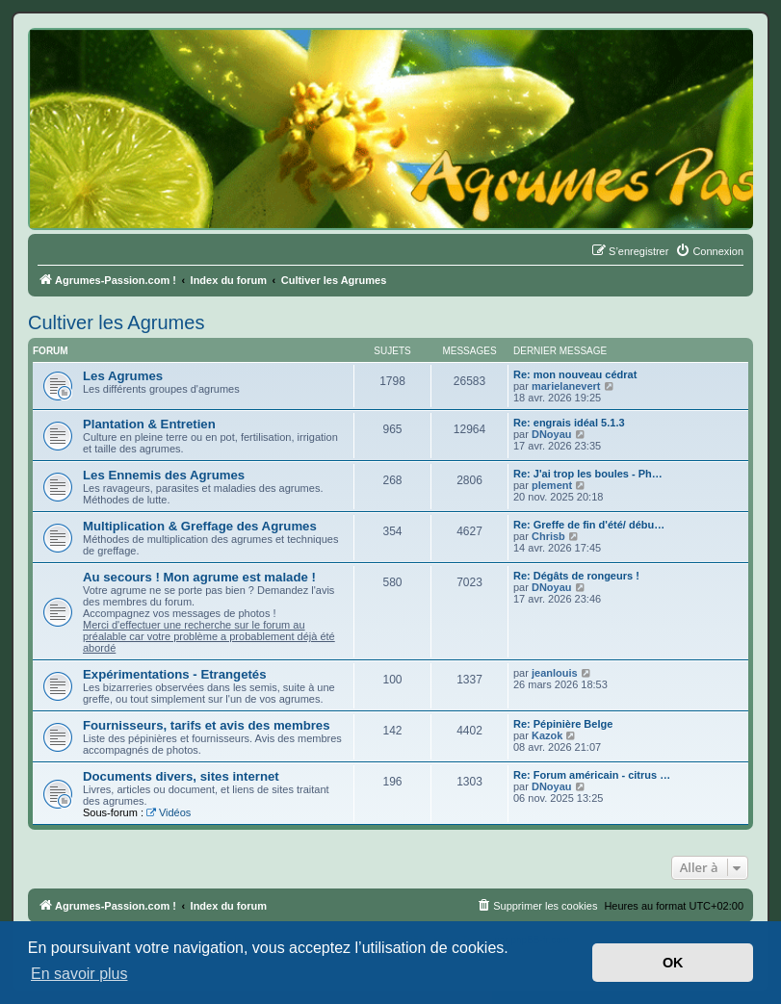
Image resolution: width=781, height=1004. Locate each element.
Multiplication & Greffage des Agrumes (200, 526)
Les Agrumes (123, 376)
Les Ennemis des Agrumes (164, 475)
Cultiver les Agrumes (116, 322)
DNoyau (552, 434)
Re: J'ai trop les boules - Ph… (588, 473)
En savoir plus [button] (79, 973)
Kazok (547, 735)
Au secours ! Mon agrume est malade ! (199, 577)
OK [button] (673, 962)
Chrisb (548, 536)
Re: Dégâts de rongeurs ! (576, 575)
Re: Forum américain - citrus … (591, 775)
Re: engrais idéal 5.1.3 (569, 422)
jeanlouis (555, 673)
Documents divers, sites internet (181, 776)
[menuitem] (709, 251)
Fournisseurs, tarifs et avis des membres (206, 725)
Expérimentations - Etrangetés (175, 674)
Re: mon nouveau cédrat (575, 374)
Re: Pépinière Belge (562, 724)
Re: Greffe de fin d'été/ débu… (588, 524)
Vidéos (168, 812)
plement (552, 485)
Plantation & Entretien (149, 424)
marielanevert (566, 386)
